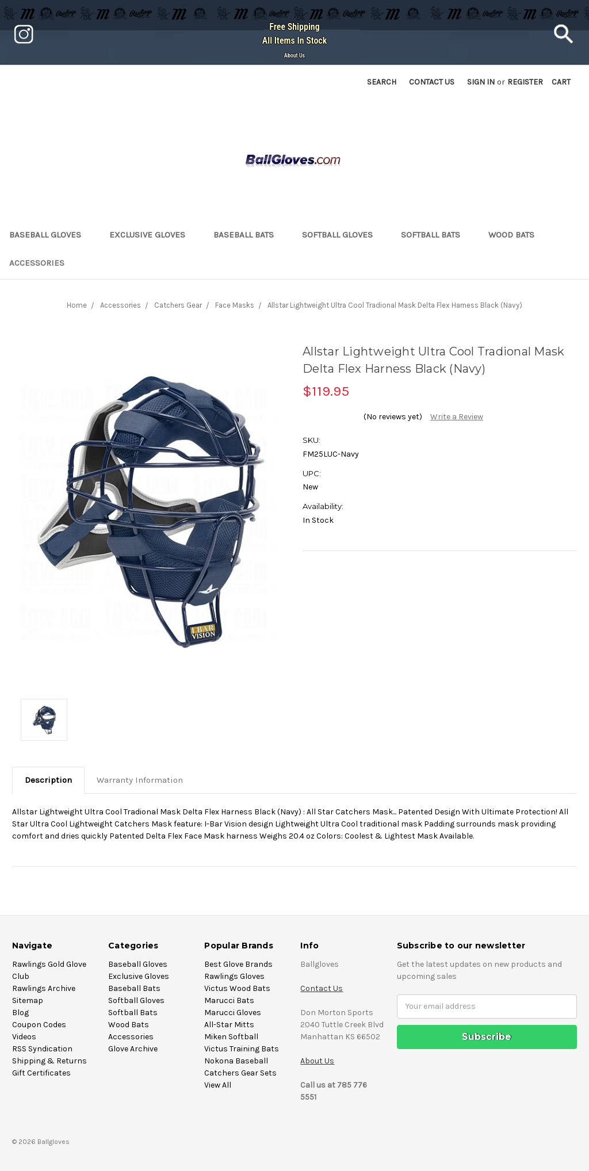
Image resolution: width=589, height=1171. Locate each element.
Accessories (41, 263)
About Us (294, 55)
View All (217, 1085)
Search (381, 82)
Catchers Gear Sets (240, 1073)
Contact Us (321, 988)
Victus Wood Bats (237, 988)
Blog (20, 1012)
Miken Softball (231, 1037)
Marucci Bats (229, 1000)
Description (48, 780)
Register (525, 82)
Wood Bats (516, 234)
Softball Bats (435, 234)
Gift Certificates (41, 1073)
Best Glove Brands (238, 964)
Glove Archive (133, 1049)
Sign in (481, 82)
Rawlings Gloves (234, 976)
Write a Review (456, 417)
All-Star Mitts (229, 1025)
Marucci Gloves (232, 1012)
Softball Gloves (342, 234)
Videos (24, 1037)
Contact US (431, 82)
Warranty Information (140, 780)
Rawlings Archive (43, 988)
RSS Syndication (42, 1049)
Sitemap (27, 1000)
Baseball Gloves (50, 234)
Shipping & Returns (49, 1061)
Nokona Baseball (236, 1061)
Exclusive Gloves (152, 234)
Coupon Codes (39, 1025)
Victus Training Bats (241, 1049)
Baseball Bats (248, 234)
